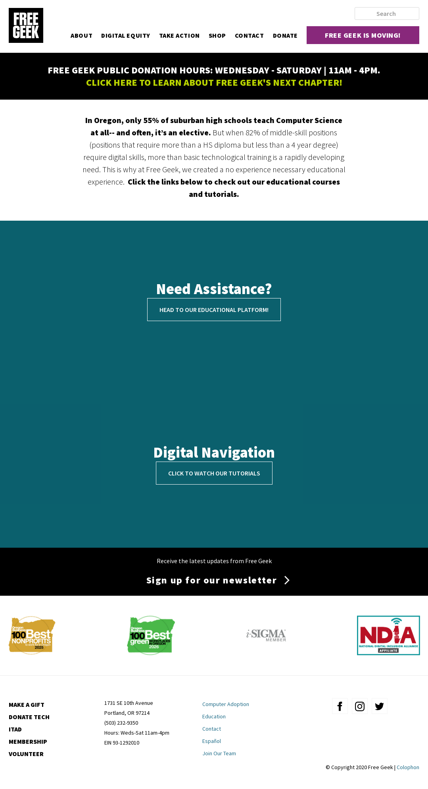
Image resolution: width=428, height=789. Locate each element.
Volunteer (26, 754)
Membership (28, 741)
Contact (249, 35)
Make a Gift (26, 704)
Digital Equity (125, 35)
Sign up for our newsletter (211, 580)
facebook (340, 706)
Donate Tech (29, 717)
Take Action (179, 35)
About (81, 35)
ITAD (15, 729)
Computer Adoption (225, 704)
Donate (285, 35)
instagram (360, 706)
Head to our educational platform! (214, 310)
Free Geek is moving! (363, 35)
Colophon (408, 767)
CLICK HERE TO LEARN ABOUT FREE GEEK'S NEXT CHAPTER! (214, 82)
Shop (217, 35)
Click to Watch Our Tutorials (214, 473)
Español (211, 741)
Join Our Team (219, 753)
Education (214, 716)
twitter (380, 706)
